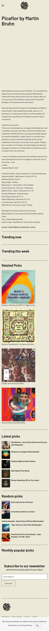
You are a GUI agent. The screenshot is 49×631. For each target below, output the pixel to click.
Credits (35, 617)
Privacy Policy (17, 617)
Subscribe (9, 583)
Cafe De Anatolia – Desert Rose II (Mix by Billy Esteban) (23, 521)
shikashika (25, 227)
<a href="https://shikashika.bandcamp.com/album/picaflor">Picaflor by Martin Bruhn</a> (21, 57)
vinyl (34, 227)
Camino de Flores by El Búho (13, 383)
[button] (3, 5)
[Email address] (24, 576)
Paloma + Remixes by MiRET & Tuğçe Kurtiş (18, 305)
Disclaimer (6, 617)
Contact (27, 617)
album (5, 227)
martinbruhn (14, 227)
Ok (37, 625)
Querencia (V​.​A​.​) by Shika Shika (13, 423)
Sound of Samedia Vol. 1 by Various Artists (18, 344)
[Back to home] (24, 5)
